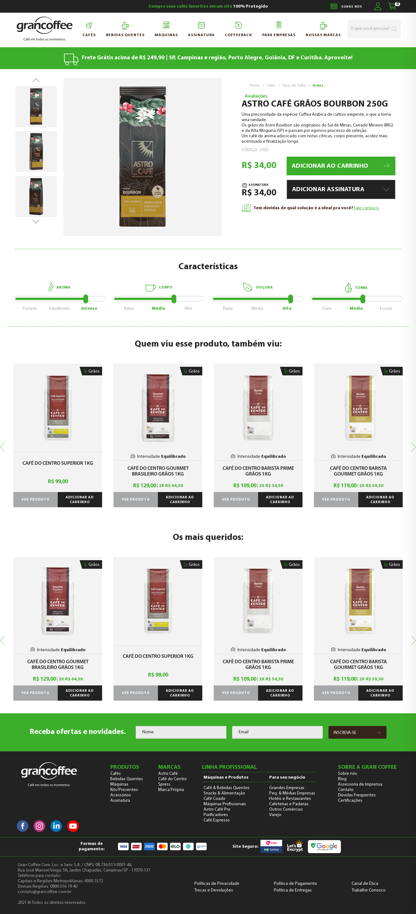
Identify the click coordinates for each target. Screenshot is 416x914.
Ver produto (36, 500)
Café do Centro (172, 779)
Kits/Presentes (124, 790)
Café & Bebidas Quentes (227, 788)
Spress (164, 784)
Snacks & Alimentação (224, 793)
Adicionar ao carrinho (80, 500)
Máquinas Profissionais (225, 804)
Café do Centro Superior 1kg (58, 463)
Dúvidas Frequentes (357, 795)
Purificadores (216, 815)
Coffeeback (238, 29)
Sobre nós (347, 773)
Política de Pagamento (295, 883)
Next (36, 219)
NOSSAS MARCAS (323, 29)
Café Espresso (217, 820)
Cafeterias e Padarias (289, 804)
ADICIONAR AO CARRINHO (341, 166)
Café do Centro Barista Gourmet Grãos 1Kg (358, 471)
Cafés (89, 29)
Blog (342, 779)
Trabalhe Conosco (369, 890)
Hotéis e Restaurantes (290, 798)
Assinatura (201, 29)
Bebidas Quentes (126, 779)
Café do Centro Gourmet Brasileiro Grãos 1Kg (158, 471)
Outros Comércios (286, 809)
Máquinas (166, 29)
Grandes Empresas (286, 788)
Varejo (275, 815)
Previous (36, 78)
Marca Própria (171, 790)
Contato (346, 790)
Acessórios (120, 795)
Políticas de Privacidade (216, 883)
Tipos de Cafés (293, 86)
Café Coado (214, 798)
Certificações (350, 800)
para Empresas (279, 29)
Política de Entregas (293, 890)
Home (255, 86)
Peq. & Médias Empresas (292, 793)
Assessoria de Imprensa (360, 784)
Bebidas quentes (125, 29)
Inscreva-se (357, 733)
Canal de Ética (365, 883)
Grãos (317, 86)
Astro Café (168, 773)
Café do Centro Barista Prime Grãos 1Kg (258, 471)
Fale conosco (366, 208)
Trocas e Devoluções (213, 890)
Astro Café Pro (217, 809)
